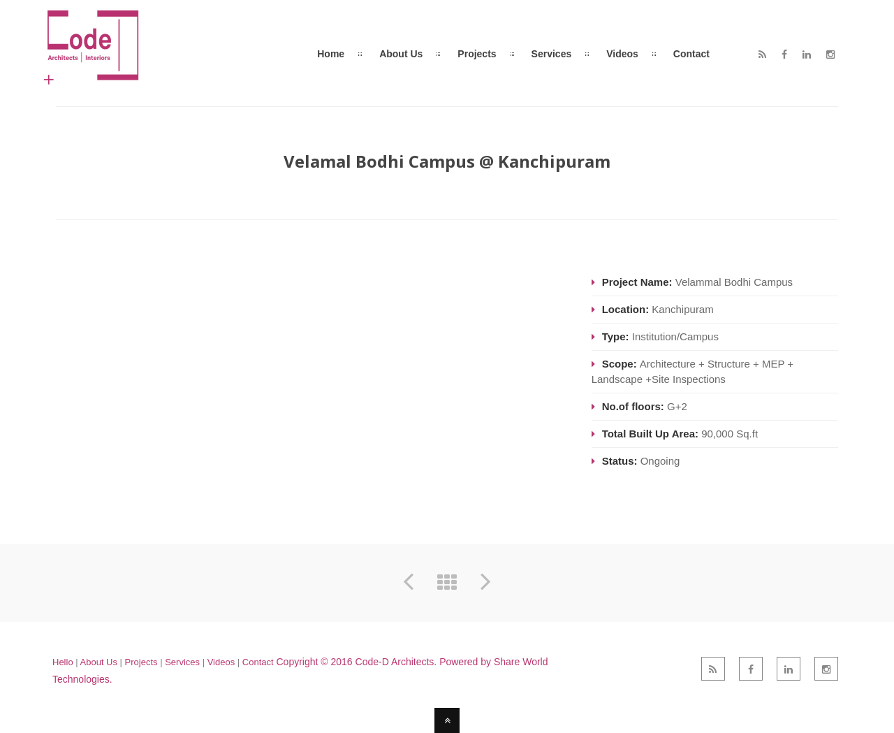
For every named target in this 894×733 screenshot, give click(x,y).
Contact (258, 662)
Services (183, 662)
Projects (141, 662)
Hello (62, 662)
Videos (221, 662)
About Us (98, 662)
